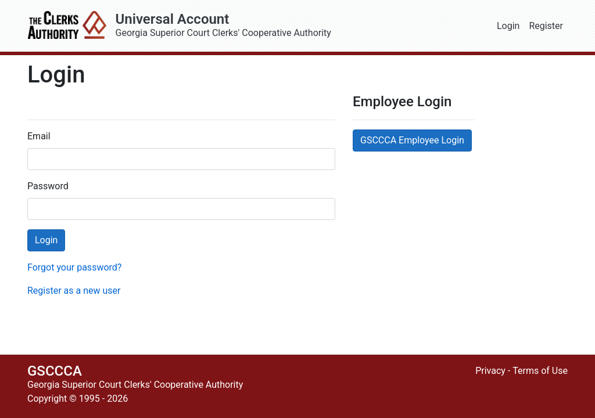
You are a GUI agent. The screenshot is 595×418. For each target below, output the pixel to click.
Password (48, 186)
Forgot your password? (74, 267)
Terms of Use (540, 370)
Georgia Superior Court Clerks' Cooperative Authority (304, 25)
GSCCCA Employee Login (412, 140)
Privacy (490, 370)
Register (546, 25)
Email (39, 136)
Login (508, 25)
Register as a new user (73, 290)
